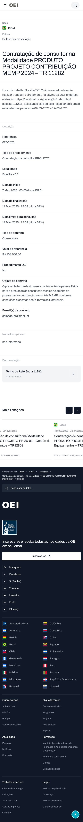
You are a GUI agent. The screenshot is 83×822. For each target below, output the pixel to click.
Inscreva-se (41, 556)
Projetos (47, 718)
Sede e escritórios (11, 724)
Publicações (49, 724)
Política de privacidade (54, 788)
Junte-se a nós (9, 800)
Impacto (47, 730)
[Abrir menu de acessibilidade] (75, 814)
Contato (6, 812)
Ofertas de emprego (12, 788)
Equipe (6, 718)
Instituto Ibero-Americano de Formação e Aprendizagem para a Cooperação (60, 747)
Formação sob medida (54, 756)
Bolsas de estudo (51, 769)
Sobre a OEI (8, 706)
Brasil (31, 472)
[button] (69, 410)
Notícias (6, 749)
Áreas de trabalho (52, 706)
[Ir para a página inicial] (13, 5)
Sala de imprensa (11, 806)
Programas (48, 712)
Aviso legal (48, 794)
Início (22, 472)
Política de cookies (52, 800)
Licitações (43, 472)
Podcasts (7, 755)
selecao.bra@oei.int (15, 315)
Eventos (6, 743)
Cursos (46, 762)
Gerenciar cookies (52, 806)
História (6, 712)
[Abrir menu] (5, 5)
